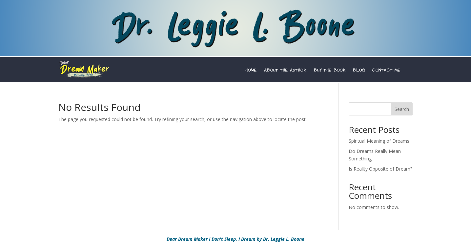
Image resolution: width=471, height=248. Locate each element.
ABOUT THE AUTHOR (285, 70)
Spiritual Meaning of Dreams (379, 141)
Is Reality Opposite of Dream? (380, 169)
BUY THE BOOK (330, 70)
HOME (251, 70)
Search (402, 109)
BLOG (359, 70)
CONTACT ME (386, 70)
